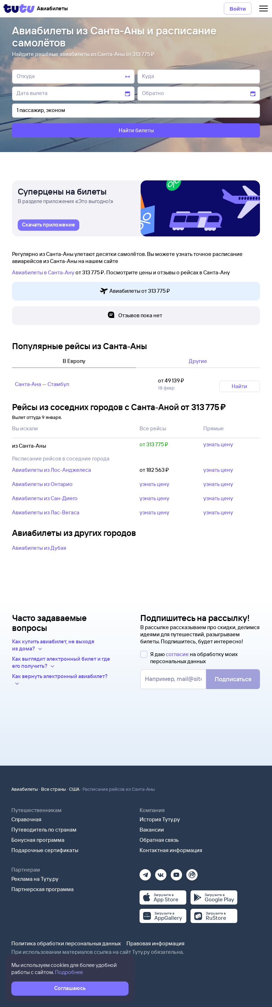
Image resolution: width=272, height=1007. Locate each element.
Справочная (26, 819)
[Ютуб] (176, 872)
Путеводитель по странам (43, 829)
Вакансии (152, 829)
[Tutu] (19, 8)
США (74, 789)
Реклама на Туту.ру (34, 878)
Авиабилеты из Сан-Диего (45, 498)
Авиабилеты (24, 789)
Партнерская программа (42, 889)
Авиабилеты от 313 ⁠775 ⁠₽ (135, 291)
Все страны (53, 789)
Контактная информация (171, 850)
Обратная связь (159, 840)
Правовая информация (155, 943)
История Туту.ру (160, 819)
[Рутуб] (192, 872)
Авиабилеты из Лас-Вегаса (45, 512)
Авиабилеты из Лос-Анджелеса (51, 469)
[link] (48, 225)
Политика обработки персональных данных (66, 943)
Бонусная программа (37, 840)
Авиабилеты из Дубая (39, 547)
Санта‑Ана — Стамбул (42, 384)
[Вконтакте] (160, 872)
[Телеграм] (145, 872)
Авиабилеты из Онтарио (42, 484)
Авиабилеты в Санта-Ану (43, 272)
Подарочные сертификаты (44, 850)
